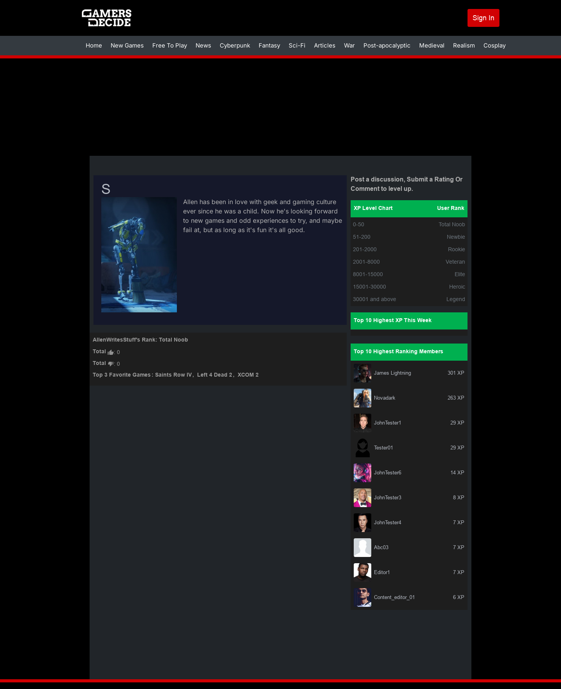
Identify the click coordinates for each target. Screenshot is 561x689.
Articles (324, 45)
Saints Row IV (173, 375)
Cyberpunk (235, 45)
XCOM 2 (248, 375)
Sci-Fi (297, 45)
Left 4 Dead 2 (214, 375)
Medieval (432, 45)
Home (94, 45)
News (203, 45)
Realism (464, 45)
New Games (127, 45)
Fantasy (269, 45)
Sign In (483, 18)
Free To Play (169, 45)
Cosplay (494, 45)
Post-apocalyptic (387, 45)
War (349, 45)
